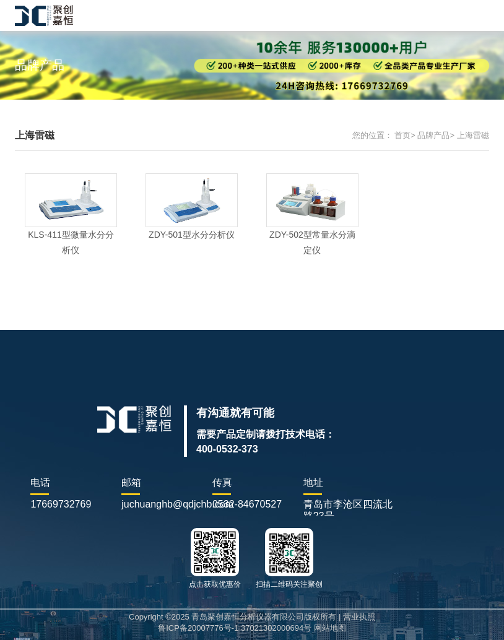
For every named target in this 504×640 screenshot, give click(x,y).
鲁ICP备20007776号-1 (198, 628)
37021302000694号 (276, 628)
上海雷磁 (473, 135)
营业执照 (359, 616)
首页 (402, 135)
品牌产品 (433, 135)
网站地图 (330, 628)
